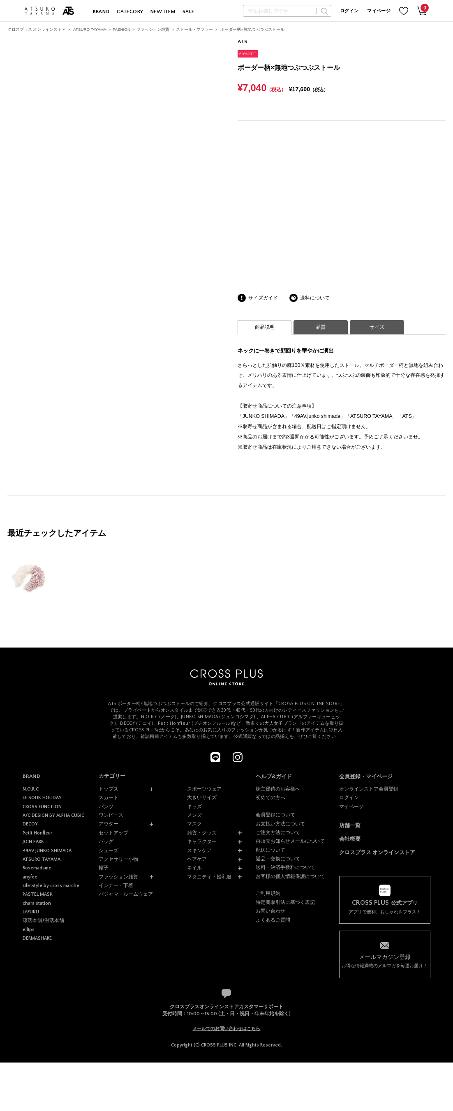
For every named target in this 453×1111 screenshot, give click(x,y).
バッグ (106, 841)
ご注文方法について (278, 832)
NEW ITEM (162, 11)
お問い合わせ (270, 910)
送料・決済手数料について (285, 867)
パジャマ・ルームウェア (126, 894)
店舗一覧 (350, 825)
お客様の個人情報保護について (290, 876)
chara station (37, 903)
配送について (270, 850)
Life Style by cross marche (51, 885)
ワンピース (111, 815)
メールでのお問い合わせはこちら (226, 1028)
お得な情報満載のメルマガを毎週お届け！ (385, 960)
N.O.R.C (31, 789)
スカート (108, 797)
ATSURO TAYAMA (89, 29)
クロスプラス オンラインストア (36, 29)
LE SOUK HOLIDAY (42, 797)
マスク (194, 823)
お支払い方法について (280, 823)
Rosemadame (37, 868)
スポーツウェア (204, 788)
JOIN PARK (33, 841)
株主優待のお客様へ (278, 788)
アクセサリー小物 (118, 859)
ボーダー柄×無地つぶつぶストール (252, 29)
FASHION (121, 29)
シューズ (108, 850)
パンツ (106, 806)
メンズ (194, 815)
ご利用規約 (268, 893)
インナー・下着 (116, 885)
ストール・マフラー (194, 29)
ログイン (349, 11)
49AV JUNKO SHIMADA (47, 850)
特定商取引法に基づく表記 (285, 902)
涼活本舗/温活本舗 (43, 920)
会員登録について (275, 814)
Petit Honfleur (37, 833)
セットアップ (113, 832)
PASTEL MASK (38, 894)
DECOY (30, 824)
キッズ (194, 806)
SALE (188, 11)
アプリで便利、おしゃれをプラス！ (385, 907)
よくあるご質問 (273, 919)
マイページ (379, 11)
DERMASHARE (37, 938)
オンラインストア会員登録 (368, 788)
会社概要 (350, 839)
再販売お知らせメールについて (290, 841)
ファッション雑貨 (152, 29)
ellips (29, 929)
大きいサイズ (202, 797)
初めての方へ (270, 797)
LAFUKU (31, 912)
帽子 (104, 867)
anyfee (30, 877)
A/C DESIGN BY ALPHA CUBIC (53, 815)
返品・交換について (278, 858)
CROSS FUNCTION (42, 806)
